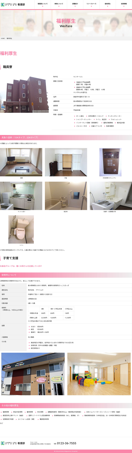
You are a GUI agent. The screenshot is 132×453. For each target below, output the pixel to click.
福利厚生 (108, 4)
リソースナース (91, 4)
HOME (3, 38)
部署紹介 (75, 4)
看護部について (42, 4)
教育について (58, 4)
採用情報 (124, 4)
